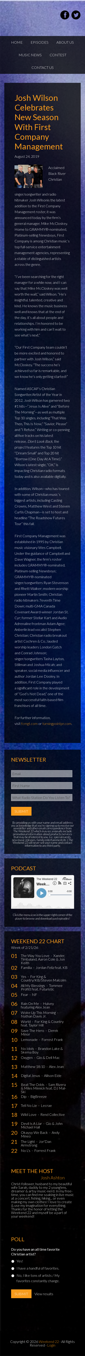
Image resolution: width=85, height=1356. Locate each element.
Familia (26, 967)
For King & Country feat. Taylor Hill (42, 1023)
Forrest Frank (52, 1039)
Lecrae (46, 1105)
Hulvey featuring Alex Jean (37, 1005)
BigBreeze (38, 1096)
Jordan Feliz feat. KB (52, 967)
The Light (28, 1141)
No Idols (28, 1048)
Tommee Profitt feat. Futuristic (42, 987)
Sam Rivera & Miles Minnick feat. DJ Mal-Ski (43, 1088)
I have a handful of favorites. (38, 1268)
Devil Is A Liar (32, 1123)
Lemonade (29, 1039)
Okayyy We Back (35, 1132)
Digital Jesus (31, 1075)
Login (51, 1345)
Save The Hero (33, 1030)
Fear (25, 994)
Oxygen (27, 1057)
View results (43, 1294)
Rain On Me (30, 1003)
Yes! (20, 1261)
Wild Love (29, 1114)
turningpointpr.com (56, 723)
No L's (26, 1150)
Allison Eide (52, 1075)
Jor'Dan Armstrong (36, 1143)
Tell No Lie (29, 1105)
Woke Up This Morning (38, 1012)
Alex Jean (56, 1066)
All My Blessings (33, 985)
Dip (24, 1096)
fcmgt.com (29, 723)
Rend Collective (52, 1114)
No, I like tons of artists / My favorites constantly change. (38, 1278)
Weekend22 (27, 16)
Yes (24, 976)
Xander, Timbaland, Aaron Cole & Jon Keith (43, 959)
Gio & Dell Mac (48, 1057)
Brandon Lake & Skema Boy (42, 1050)
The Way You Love (35, 955)
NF (34, 994)
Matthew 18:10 (33, 1066)
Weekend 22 (49, 1341)
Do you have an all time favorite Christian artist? (35, 1251)
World (26, 1021)
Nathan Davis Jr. (33, 1016)
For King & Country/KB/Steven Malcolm (43, 978)
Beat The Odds (33, 1084)
